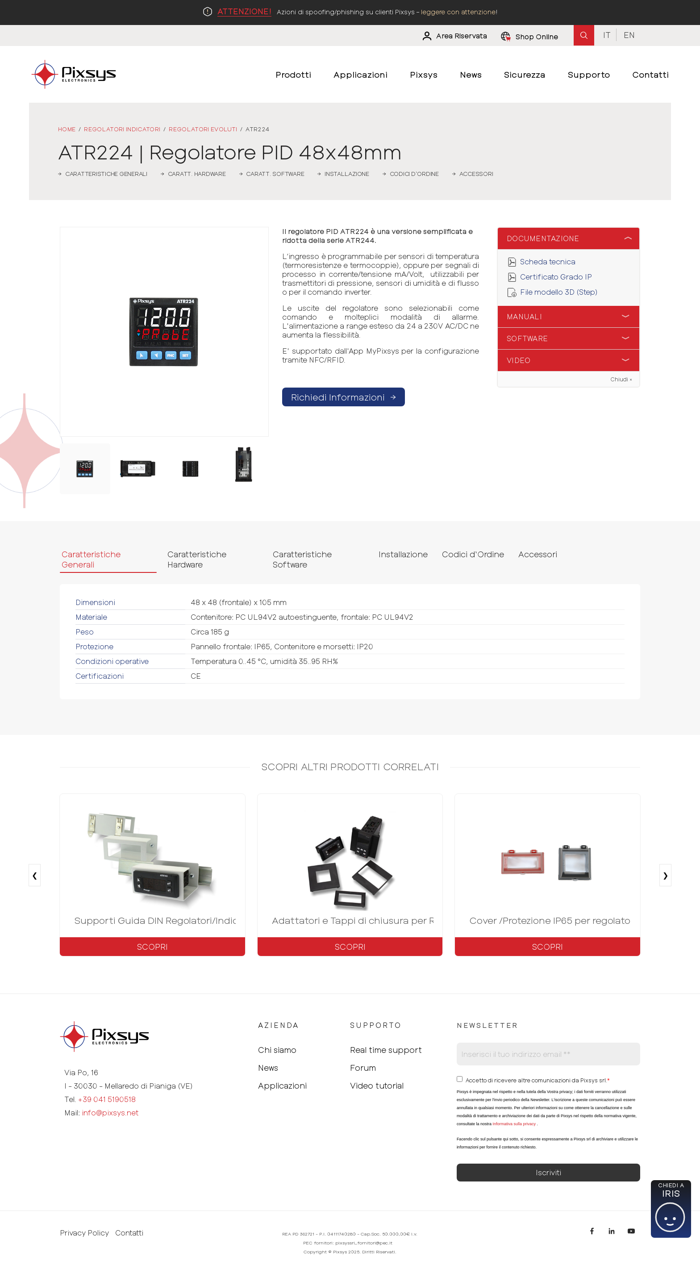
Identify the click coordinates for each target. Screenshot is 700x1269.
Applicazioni (282, 1085)
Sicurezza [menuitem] (525, 74)
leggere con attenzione (458, 12)
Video (518, 360)
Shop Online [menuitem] (537, 36)
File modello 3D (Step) (559, 292)
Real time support (386, 1050)
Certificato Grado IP (556, 276)
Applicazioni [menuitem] (360, 74)
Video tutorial (377, 1085)
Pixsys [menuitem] (424, 74)
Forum (363, 1068)
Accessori (537, 554)
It (607, 35)
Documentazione (543, 238)
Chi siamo (277, 1050)
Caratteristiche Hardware (196, 559)
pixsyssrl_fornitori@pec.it (363, 1242)
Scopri (152, 947)
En (629, 35)
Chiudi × (621, 379)
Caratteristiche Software (302, 559)
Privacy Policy (84, 1233)
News (268, 1068)
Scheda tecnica (547, 261)
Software (527, 338)
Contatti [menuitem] (650, 74)
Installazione (403, 554)
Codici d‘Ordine (473, 554)
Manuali (524, 316)
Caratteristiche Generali (91, 559)
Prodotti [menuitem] (293, 74)
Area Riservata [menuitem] (461, 36)
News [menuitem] (471, 74)
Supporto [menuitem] (589, 74)
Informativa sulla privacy (514, 1124)
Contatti (129, 1233)
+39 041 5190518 (107, 1099)
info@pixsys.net (110, 1112)
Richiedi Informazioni (343, 397)
